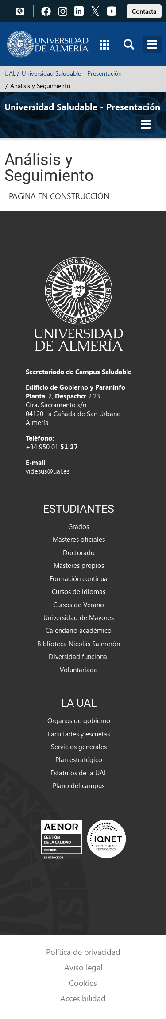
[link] (144, 9)
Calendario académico (79, 630)
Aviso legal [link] (83, 967)
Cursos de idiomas (78, 591)
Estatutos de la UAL (78, 772)
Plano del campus (78, 785)
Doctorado (79, 552)
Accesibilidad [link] (83, 998)
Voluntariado (79, 669)
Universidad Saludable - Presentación (72, 73)
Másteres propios (79, 565)
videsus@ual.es (47, 471)
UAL (10, 73)
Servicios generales (79, 746)
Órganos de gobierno (78, 720)
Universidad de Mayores (78, 617)
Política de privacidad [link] (83, 951)
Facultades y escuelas (79, 733)
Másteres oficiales (79, 539)
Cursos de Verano (78, 604)
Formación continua (79, 578)
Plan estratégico (78, 759)
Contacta (144, 11)
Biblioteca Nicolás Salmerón (78, 643)
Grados (78, 526)
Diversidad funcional (79, 656)
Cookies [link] (83, 982)
